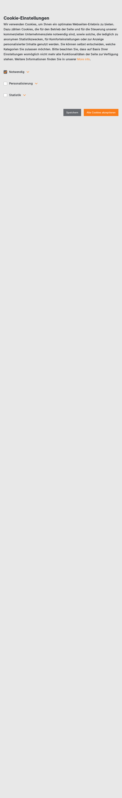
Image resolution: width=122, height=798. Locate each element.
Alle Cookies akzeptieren (101, 112)
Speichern (72, 112)
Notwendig (16, 72)
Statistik (15, 95)
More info (83, 59)
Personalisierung (21, 83)
